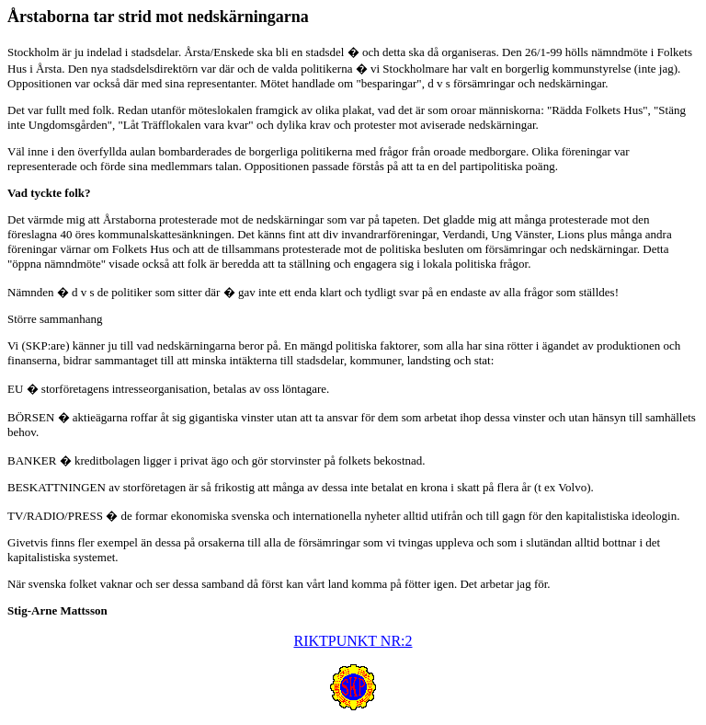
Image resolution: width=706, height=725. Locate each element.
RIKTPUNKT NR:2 (352, 641)
